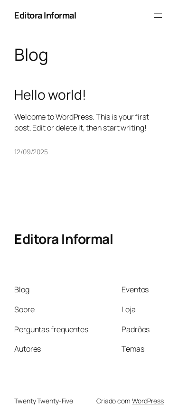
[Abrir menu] (158, 15)
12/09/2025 (31, 151)
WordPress (148, 400)
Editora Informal (45, 15)
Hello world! (50, 95)
